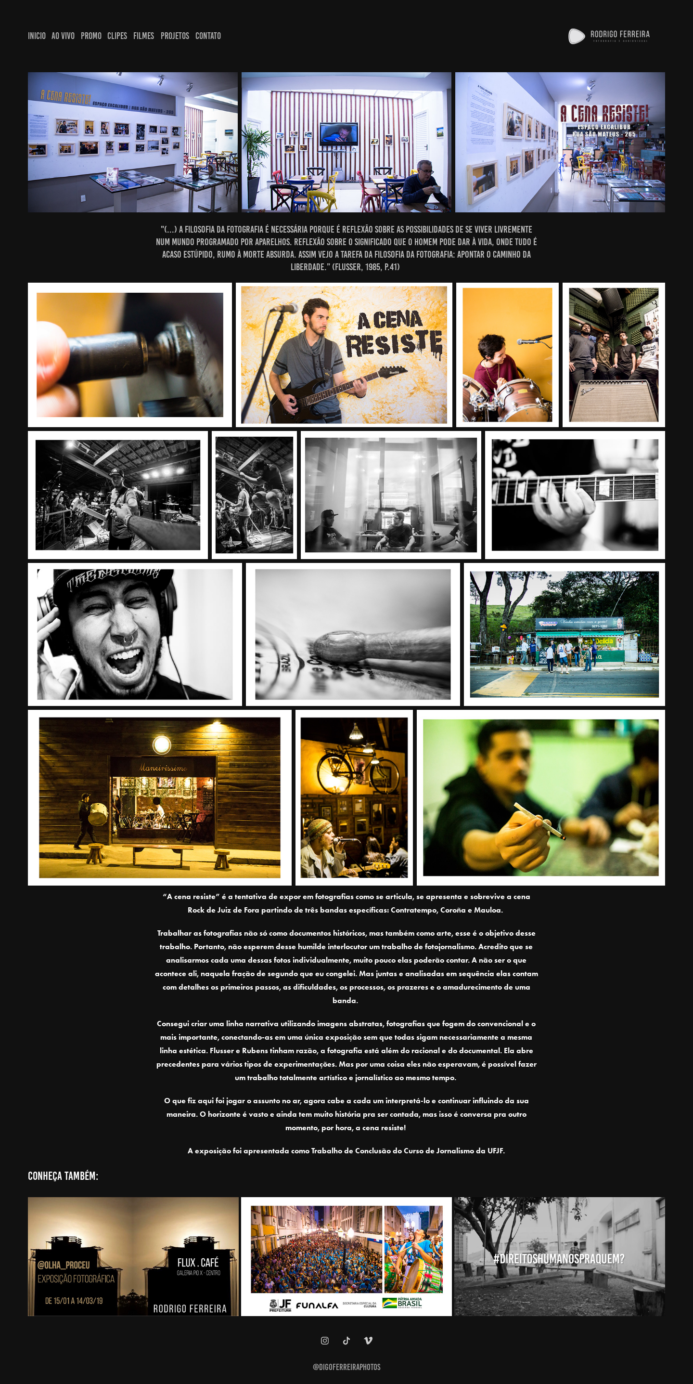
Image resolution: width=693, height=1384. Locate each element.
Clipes (117, 36)
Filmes (143, 36)
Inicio (37, 36)
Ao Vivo (63, 36)
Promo (91, 36)
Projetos (175, 36)
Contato (208, 36)
